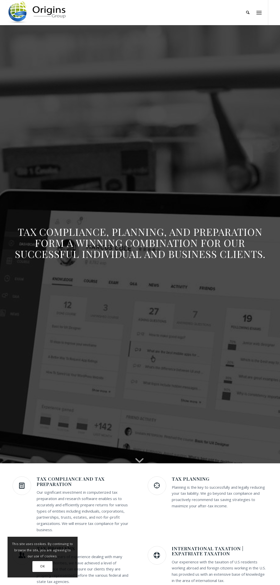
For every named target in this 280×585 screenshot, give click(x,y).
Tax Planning (190, 479)
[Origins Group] (37, 12)
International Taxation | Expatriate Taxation (208, 551)
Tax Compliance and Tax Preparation (71, 481)
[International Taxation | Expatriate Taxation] (157, 555)
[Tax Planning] (157, 485)
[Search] (248, 12)
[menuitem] (248, 12)
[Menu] (259, 12)
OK (42, 566)
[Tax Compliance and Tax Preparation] (22, 485)
